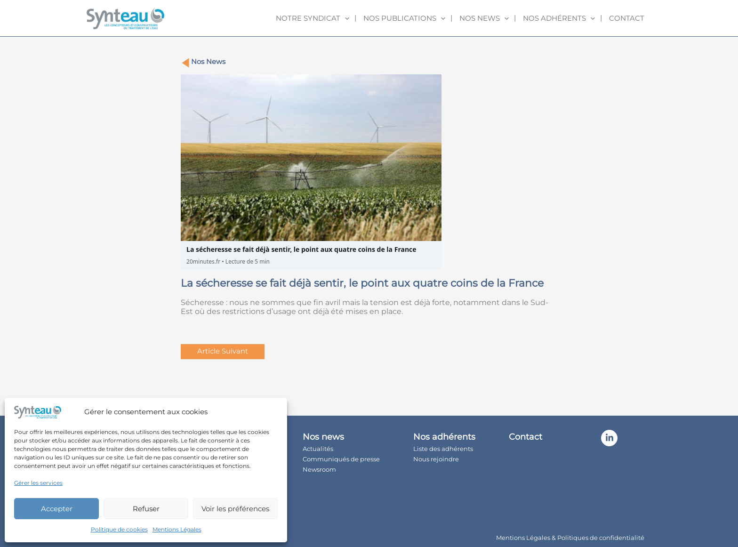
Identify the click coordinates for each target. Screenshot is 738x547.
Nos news (484, 18)
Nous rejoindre (461, 457)
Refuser (146, 508)
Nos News (209, 61)
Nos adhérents (559, 18)
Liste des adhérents (468, 447)
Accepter (56, 508)
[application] (344, 18)
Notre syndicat (312, 18)
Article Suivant (223, 351)
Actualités (334, 447)
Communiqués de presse (357, 457)
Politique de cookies (119, 529)
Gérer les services (38, 482)
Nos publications (404, 18)
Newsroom (336, 468)
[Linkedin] (626, 438)
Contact (626, 18)
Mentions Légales (176, 529)
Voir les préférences (235, 508)
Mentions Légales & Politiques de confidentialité (570, 534)
